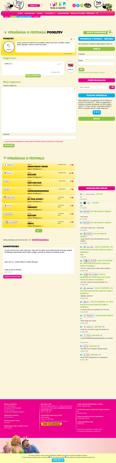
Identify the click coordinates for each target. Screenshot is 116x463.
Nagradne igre (63, 13)
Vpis (81, 69)
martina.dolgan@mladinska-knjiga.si (57, 421)
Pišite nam (90, 13)
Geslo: (80, 60)
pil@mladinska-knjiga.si (16, 412)
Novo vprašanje (96, 33)
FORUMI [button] (39, 13)
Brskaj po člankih (78, 13)
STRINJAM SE (58, 460)
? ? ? (97, 112)
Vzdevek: (81, 54)
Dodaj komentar (33, 76)
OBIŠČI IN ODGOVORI (12, 277)
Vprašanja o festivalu (24, 32)
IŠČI (112, 87)
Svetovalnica (30, 13)
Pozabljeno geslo (98, 72)
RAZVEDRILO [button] (49, 13)
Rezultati (100, 327)
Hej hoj (99, 194)
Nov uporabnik (84, 72)
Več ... (38, 230)
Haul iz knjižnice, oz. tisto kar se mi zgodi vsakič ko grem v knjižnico (96, 249)
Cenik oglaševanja (51, 424)
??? (97, 13)
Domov (20, 13)
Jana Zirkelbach (8, 417)
